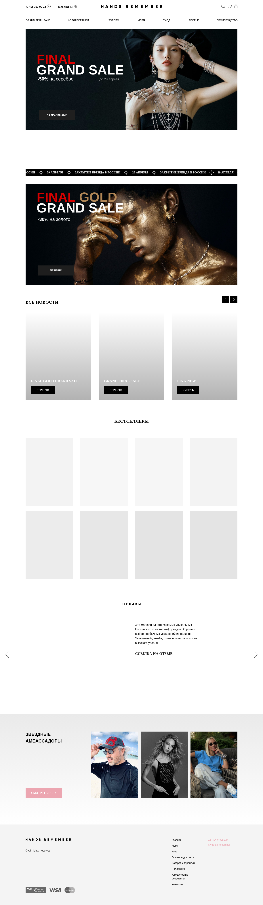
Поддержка (178, 868)
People (194, 20)
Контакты (177, 884)
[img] (131, 79)
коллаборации (78, 20)
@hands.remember (219, 844)
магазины (65, 6)
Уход (174, 851)
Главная (176, 840)
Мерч (175, 845)
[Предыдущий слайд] (225, 299)
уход (166, 20)
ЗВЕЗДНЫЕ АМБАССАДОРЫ (44, 737)
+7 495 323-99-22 (36, 6)
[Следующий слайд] (233, 299)
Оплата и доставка (183, 857)
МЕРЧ (141, 20)
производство (227, 20)
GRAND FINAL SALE (38, 20)
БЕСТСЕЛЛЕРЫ (131, 421)
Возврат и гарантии (183, 863)
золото (113, 20)
